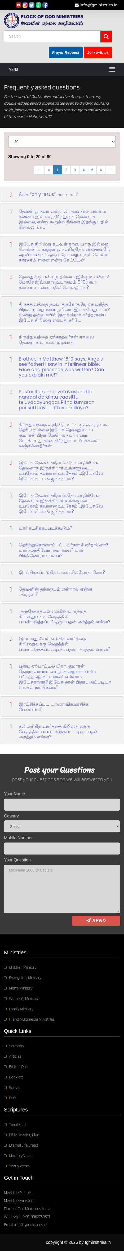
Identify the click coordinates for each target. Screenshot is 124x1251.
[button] (62, 193)
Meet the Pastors (18, 1192)
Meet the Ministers (19, 1200)
